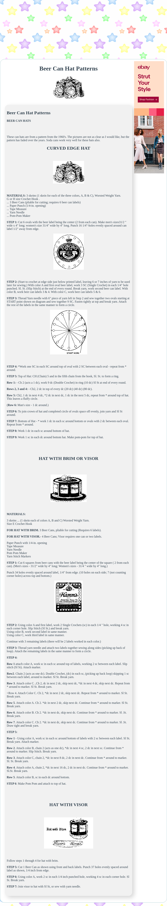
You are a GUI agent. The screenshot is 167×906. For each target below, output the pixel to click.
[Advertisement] (83, 29)
